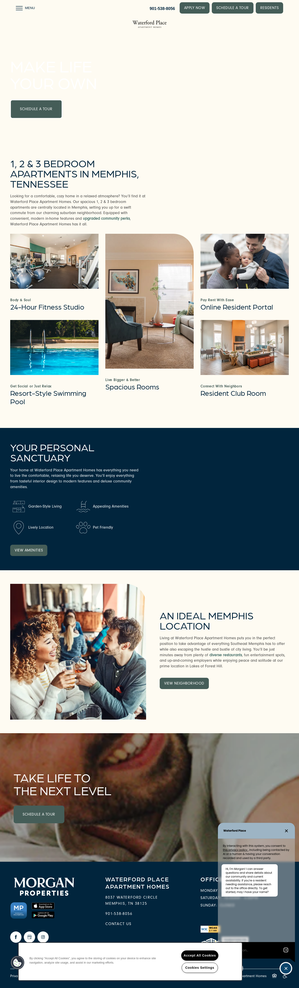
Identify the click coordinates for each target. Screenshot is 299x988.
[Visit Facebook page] (16, 937)
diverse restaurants (225, 655)
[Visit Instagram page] (43, 937)
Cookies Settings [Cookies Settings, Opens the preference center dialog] (199, 967)
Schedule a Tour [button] (36, 109)
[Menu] (25, 8)
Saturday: (210, 897)
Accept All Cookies (200, 955)
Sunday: (208, 905)
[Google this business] (29, 937)
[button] (195, 8)
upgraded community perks (106, 218)
